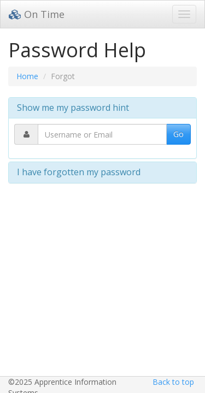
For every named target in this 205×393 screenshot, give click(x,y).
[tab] (102, 108)
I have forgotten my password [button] (78, 172)
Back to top (173, 382)
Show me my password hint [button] (73, 108)
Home (27, 76)
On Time (37, 14)
